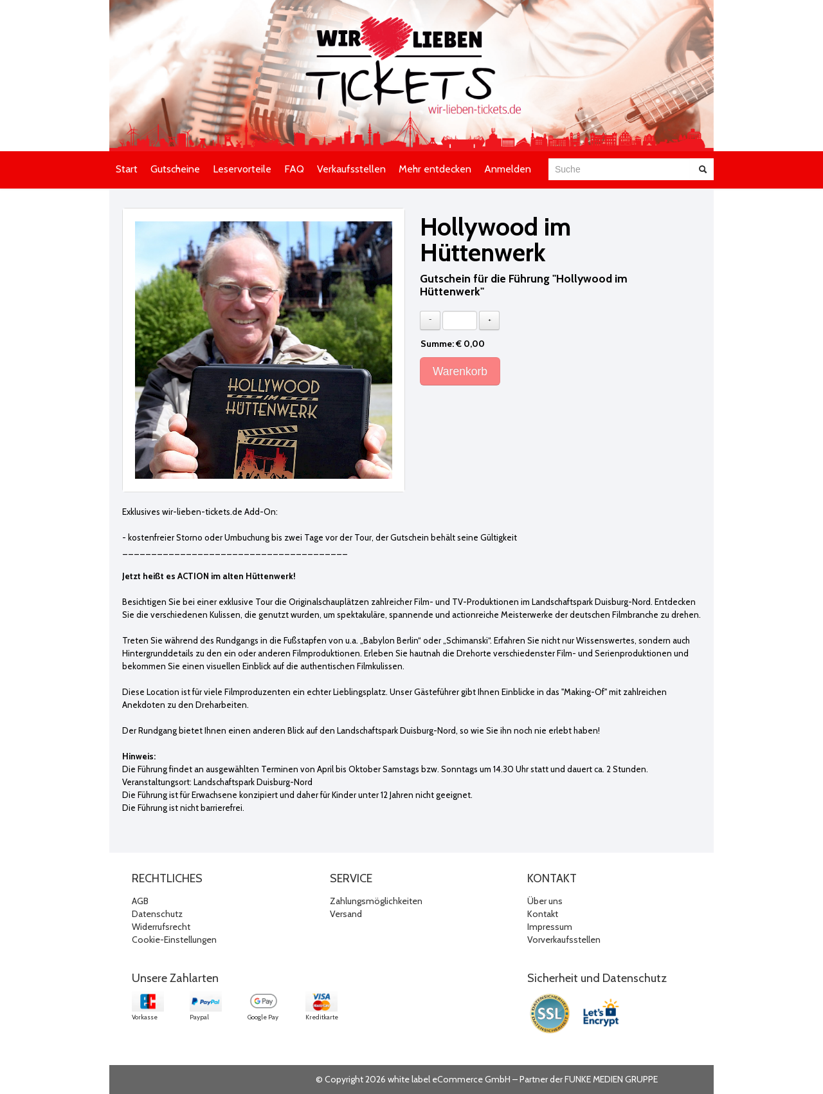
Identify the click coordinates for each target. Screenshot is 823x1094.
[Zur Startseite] (411, 75)
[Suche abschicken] (703, 169)
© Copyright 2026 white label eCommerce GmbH (413, 1079)
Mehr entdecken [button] (435, 169)
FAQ (294, 169)
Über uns (545, 901)
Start (127, 169)
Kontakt (542, 914)
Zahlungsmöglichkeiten (376, 901)
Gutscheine (175, 169)
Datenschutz (157, 914)
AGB (140, 901)
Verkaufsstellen (351, 169)
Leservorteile (242, 169)
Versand (346, 914)
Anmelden (507, 169)
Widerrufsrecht (161, 926)
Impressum (549, 926)
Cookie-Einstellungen (174, 939)
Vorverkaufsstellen (564, 939)
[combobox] (619, 169)
